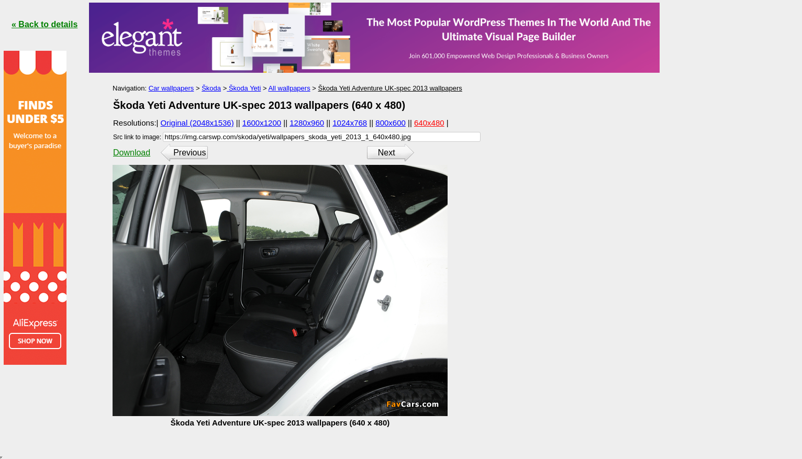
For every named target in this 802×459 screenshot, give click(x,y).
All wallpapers (289, 88)
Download (131, 152)
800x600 (390, 122)
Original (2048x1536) (197, 122)
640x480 (429, 122)
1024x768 (349, 122)
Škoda (211, 88)
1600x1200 (261, 122)
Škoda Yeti (244, 88)
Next (386, 152)
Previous (189, 152)
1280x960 (306, 122)
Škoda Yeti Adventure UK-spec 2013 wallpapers (390, 88)
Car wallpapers (171, 88)
